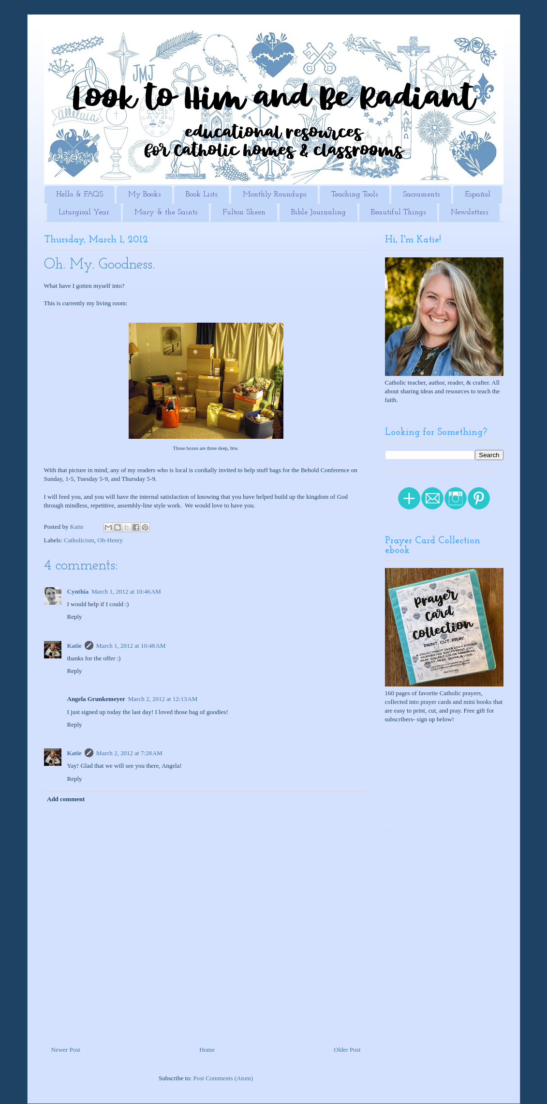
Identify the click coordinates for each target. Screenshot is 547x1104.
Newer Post (65, 1049)
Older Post (347, 1049)
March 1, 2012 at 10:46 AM (126, 591)
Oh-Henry (110, 540)
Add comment (66, 799)
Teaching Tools (354, 194)
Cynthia (78, 591)
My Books (144, 194)
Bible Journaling (318, 212)
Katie (74, 645)
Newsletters (469, 212)
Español (477, 194)
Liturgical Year (84, 212)
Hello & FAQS (79, 194)
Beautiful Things (398, 212)
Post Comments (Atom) (223, 1078)
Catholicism (79, 540)
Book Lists (201, 194)
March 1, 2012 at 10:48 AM (131, 645)
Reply (74, 616)
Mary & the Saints (165, 212)
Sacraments (421, 194)
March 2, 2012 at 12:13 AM (163, 698)
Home (207, 1049)
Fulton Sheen (244, 212)
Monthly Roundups (274, 194)
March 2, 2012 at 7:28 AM (129, 753)
